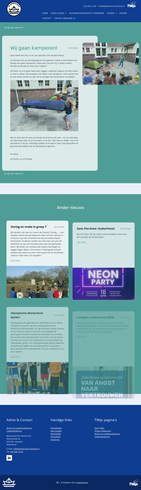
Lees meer (15, 269)
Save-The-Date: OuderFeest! (96, 239)
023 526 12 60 (90, 6)
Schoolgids (55, 436)
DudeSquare (82, 482)
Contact (46, 18)
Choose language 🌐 (64, 18)
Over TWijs (99, 428)
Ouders (111, 13)
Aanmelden (56, 434)
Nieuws (123, 13)
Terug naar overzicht (13, 27)
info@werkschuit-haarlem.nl (111, 6)
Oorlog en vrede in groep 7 (28, 236)
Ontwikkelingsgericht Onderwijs (86, 13)
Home (45, 13)
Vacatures (55, 439)
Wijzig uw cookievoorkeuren (19, 428)
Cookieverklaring (14, 431)
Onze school (58, 13)
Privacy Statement (102, 431)
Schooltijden (56, 428)
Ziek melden (56, 431)
